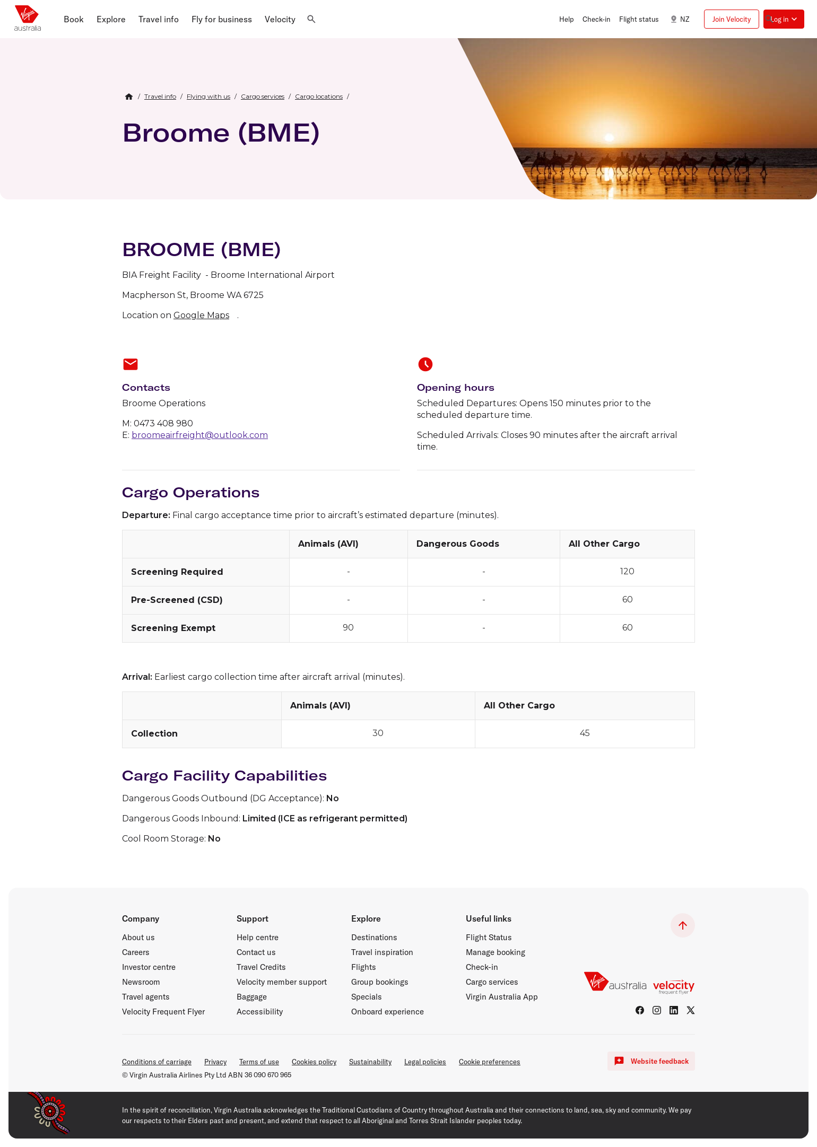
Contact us (256, 952)
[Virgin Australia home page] (27, 19)
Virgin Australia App (502, 997)
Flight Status (489, 937)
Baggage (252, 997)
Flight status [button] (639, 19)
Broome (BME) (221, 132)
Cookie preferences (489, 1061)
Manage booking (495, 952)
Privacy (215, 1061)
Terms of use (259, 1061)
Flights (363, 967)
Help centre (258, 937)
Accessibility (260, 1012)
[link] (160, 96)
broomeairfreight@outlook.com (200, 435)
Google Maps (201, 315)
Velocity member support (282, 982)
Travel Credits (261, 967)
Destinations (374, 937)
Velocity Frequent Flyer (163, 1012)
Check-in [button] (597, 19)
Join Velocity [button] (731, 19)
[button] (73, 19)
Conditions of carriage (157, 1061)
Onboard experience (387, 1012)
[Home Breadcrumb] (129, 96)
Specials (366, 997)
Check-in (482, 967)
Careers (136, 952)
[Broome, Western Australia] (637, 140)
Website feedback (651, 1061)
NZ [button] (678, 19)
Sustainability (370, 1061)
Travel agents (146, 997)
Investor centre (149, 967)
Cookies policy (314, 1061)
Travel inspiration (382, 952)
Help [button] (566, 19)
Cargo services (492, 982)
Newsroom (141, 982)
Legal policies (425, 1061)
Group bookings (379, 982)
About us (138, 937)
